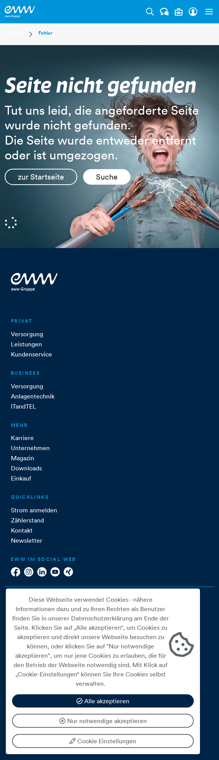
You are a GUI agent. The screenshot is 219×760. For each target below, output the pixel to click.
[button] (207, 11)
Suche (107, 177)
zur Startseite (41, 177)
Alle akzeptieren (102, 701)
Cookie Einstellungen (103, 741)
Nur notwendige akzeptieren (103, 721)
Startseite (14, 33)
